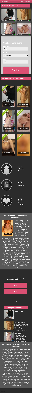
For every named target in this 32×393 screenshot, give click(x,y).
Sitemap (12, 390)
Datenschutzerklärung (21, 390)
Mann (15, 285)
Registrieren (27, 1)
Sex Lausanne (5, 1)
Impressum (3, 391)
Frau (15, 291)
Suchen (21, 1)
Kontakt (26, 390)
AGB (15, 390)
